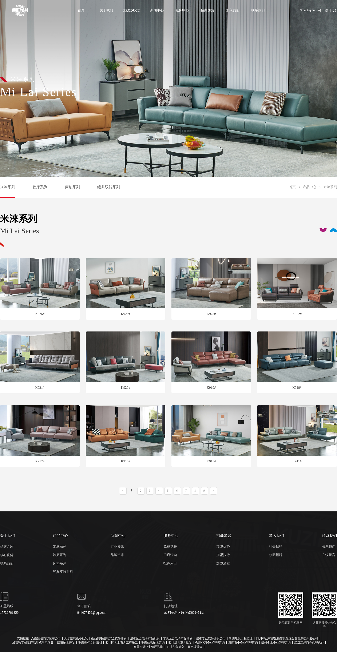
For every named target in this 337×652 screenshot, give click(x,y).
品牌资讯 (117, 555)
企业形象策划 (175, 646)
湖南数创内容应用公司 (46, 638)
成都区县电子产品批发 (145, 638)
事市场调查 (195, 646)
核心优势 (6, 555)
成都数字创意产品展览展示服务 (32, 642)
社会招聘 (275, 546)
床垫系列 (72, 187)
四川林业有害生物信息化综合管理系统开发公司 (287, 638)
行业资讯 (117, 546)
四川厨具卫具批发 (180, 642)
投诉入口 (170, 563)
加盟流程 (223, 563)
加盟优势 (223, 546)
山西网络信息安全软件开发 (109, 638)
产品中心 (309, 187)
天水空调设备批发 (76, 638)
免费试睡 (170, 546)
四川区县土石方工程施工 (121, 642)
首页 (292, 187)
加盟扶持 (223, 555)
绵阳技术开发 (66, 642)
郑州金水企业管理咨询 (276, 642)
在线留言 (328, 555)
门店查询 (170, 555)
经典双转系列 (108, 187)
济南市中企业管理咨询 (243, 642)
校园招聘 (275, 555)
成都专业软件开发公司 (211, 638)
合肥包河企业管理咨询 (210, 642)
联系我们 (6, 563)
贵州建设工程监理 (241, 638)
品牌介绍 (6, 546)
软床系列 (40, 187)
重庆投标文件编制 (90, 642)
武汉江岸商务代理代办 (309, 642)
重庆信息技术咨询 (153, 642)
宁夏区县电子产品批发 (178, 638)
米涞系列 (7, 187)
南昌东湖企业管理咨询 (148, 646)
